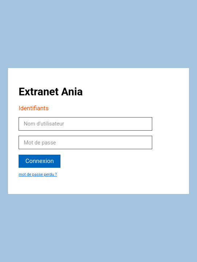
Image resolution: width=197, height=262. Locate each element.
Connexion (39, 161)
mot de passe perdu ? (38, 174)
